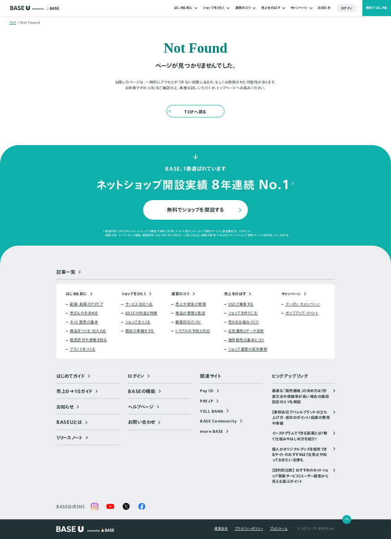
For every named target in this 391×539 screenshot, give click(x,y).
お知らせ (324, 7)
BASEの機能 (141, 391)
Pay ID (206, 390)
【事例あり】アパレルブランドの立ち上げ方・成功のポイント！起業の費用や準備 (301, 417)
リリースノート (69, 438)
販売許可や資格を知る (88, 340)
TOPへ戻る (195, 112)
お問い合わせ (141, 422)
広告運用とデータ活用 (246, 331)
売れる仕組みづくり (243, 322)
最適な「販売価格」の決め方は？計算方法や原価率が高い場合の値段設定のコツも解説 (300, 396)
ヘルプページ (141, 407)
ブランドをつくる (82, 349)
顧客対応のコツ (188, 322)
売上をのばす (270, 7)
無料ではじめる (377, 7)
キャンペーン (299, 7)
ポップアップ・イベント (302, 313)
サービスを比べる (139, 304)
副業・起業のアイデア (86, 304)
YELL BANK (211, 411)
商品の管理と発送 (190, 313)
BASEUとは (69, 422)
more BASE (211, 431)
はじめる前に (183, 7)
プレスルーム (279, 528)
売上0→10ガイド (74, 391)
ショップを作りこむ (243, 313)
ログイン (347, 7)
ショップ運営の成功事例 (247, 349)
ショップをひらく (214, 7)
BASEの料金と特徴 (141, 313)
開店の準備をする (139, 331)
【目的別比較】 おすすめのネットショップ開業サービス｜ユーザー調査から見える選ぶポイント (300, 476)
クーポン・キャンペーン (302, 304)
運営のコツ (243, 7)
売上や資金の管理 (190, 304)
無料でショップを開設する (195, 209)
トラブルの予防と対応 (192, 331)
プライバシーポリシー (249, 528)
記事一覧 (66, 272)
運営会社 (221, 528)
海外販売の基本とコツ (246, 340)
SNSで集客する (241, 304)
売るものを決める (84, 313)
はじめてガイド (70, 376)
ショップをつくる (138, 322)
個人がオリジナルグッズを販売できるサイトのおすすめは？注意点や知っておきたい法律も (299, 455)
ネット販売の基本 (84, 322)
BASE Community (218, 421)
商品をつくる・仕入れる (88, 331)
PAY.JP (206, 401)
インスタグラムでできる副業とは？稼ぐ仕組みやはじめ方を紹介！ (299, 435)
